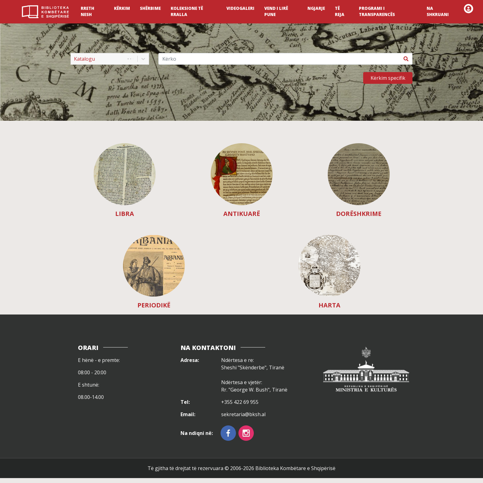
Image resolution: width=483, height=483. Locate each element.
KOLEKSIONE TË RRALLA (187, 11)
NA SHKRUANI (438, 11)
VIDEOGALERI (240, 8)
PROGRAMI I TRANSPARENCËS (377, 11)
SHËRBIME (150, 8)
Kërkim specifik (388, 78)
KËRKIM (122, 8)
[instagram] (246, 433)
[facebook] (228, 433)
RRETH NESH (87, 11)
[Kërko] (279, 59)
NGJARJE (316, 8)
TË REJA (339, 11)
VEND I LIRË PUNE (276, 11)
